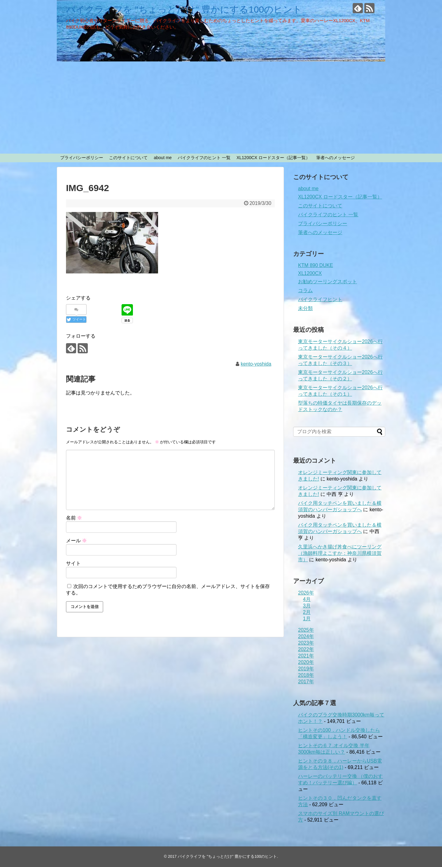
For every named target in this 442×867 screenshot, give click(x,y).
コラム (305, 290)
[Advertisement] (221, 108)
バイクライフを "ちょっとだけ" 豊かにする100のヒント (184, 9)
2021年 (306, 655)
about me (163, 157)
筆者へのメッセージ (335, 157)
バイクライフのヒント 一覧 (204, 157)
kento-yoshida (256, 364)
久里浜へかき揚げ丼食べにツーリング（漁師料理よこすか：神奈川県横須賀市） (340, 553)
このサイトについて (128, 157)
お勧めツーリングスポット (327, 281)
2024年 (306, 636)
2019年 (306, 668)
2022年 (306, 649)
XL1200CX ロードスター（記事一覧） (273, 157)
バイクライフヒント (320, 299)
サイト (73, 563)
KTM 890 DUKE (315, 265)
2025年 (306, 630)
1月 (307, 618)
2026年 (306, 592)
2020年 (306, 662)
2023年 (306, 642)
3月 (307, 605)
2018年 (306, 675)
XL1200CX (310, 273)
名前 (74, 517)
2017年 (306, 681)
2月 (307, 612)
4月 (307, 599)
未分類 (305, 308)
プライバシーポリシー (81, 157)
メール (76, 540)
